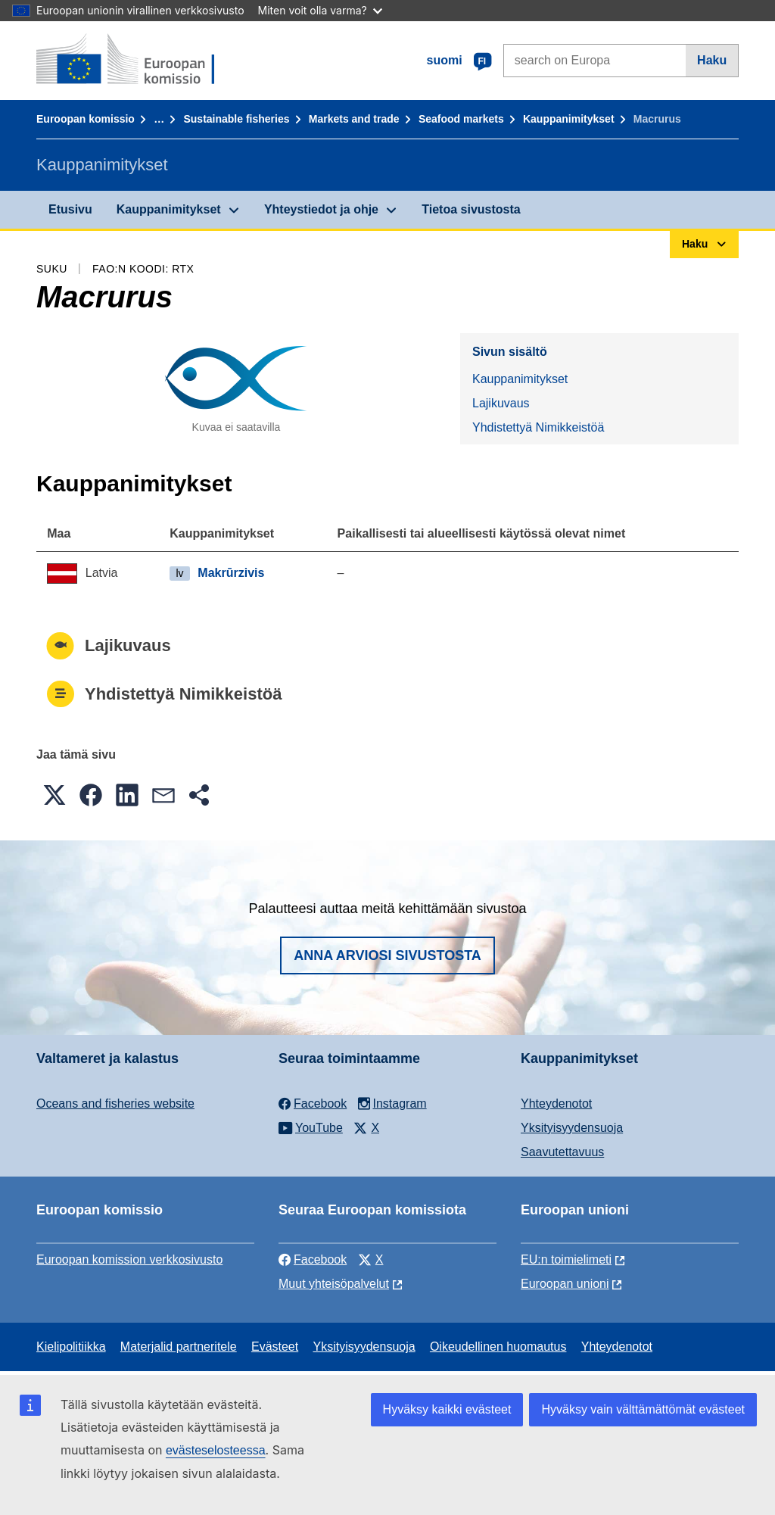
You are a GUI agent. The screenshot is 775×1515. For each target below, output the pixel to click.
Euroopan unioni (565, 1283)
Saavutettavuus (562, 1152)
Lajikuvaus (501, 403)
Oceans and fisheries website (115, 1103)
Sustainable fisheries (236, 119)
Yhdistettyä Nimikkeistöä (538, 427)
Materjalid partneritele (178, 1346)
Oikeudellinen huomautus (498, 1346)
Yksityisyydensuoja (572, 1127)
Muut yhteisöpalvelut (334, 1283)
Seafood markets (461, 119)
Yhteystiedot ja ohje (321, 209)
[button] (54, 795)
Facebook (313, 1259)
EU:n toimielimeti (566, 1259)
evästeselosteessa (216, 1450)
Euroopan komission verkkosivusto (129, 1259)
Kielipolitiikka (71, 1346)
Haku (712, 60)
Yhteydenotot (556, 1103)
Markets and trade (354, 119)
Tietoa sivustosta (471, 209)
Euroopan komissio (85, 119)
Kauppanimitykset (569, 119)
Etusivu (70, 209)
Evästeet (274, 1346)
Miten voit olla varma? (320, 10)
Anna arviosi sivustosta (387, 955)
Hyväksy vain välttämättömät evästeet (643, 1409)
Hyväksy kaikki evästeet (447, 1409)
